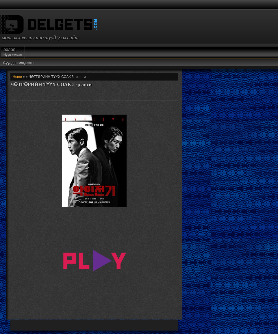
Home (17, 77)
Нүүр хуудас (12, 52)
